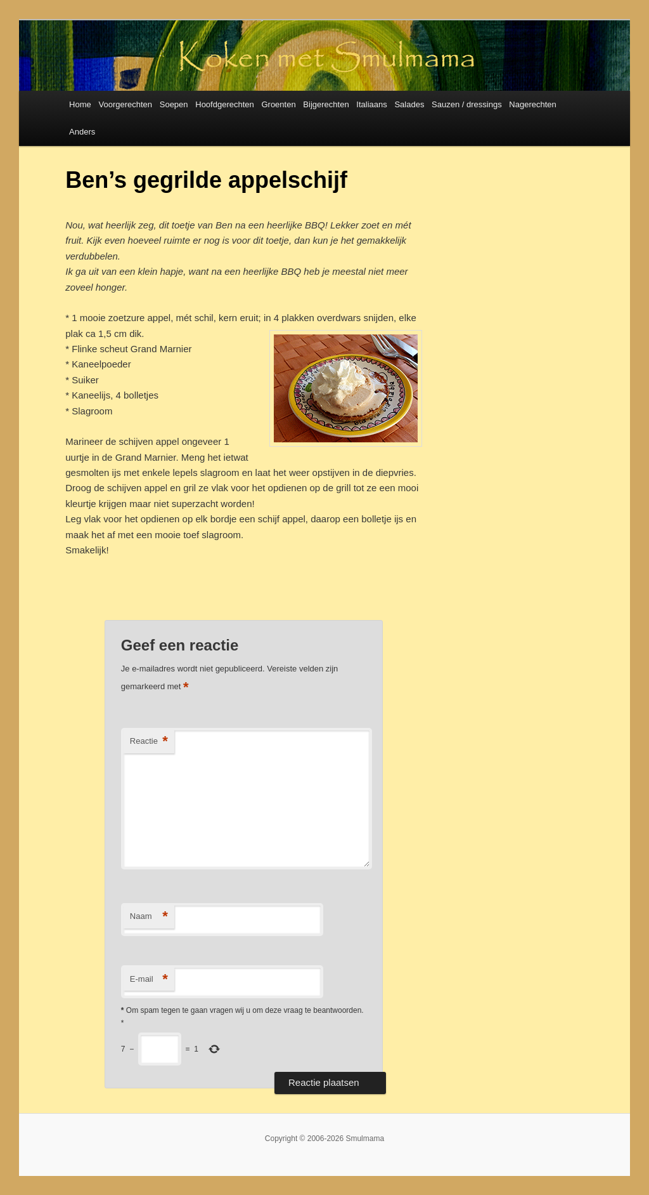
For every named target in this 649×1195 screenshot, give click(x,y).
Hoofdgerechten (224, 104)
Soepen (174, 104)
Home (80, 104)
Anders (82, 131)
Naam (149, 917)
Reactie (149, 741)
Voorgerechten (125, 104)
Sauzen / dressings (467, 104)
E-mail (149, 979)
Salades (409, 104)
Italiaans (371, 104)
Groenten (278, 104)
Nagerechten (532, 104)
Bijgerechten (326, 104)
